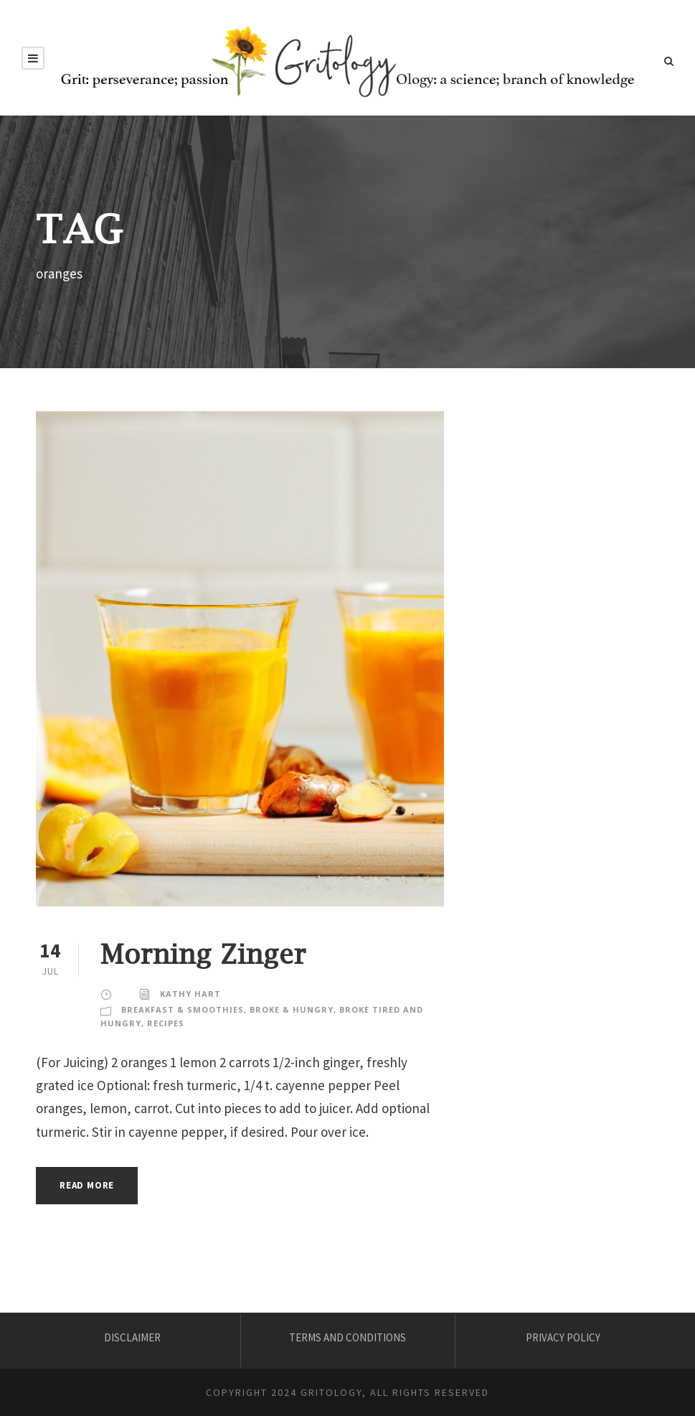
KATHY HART (190, 993)
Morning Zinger (203, 954)
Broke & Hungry (292, 1009)
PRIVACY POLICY (563, 1337)
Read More (87, 1185)
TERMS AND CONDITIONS (347, 1337)
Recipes (165, 1023)
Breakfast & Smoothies (182, 1009)
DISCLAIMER (132, 1337)
